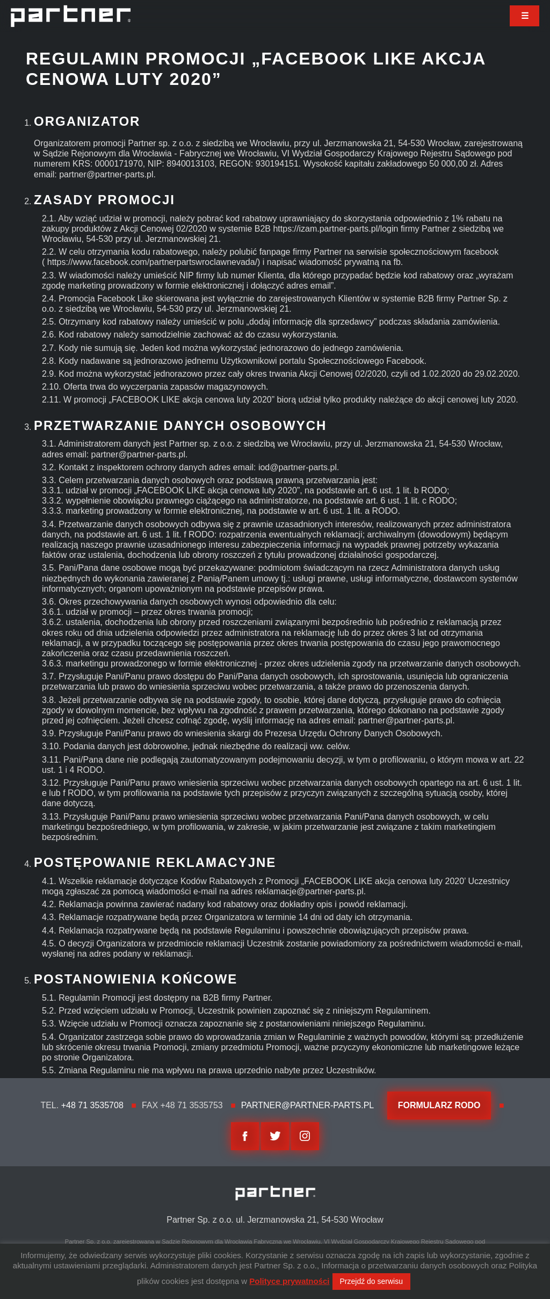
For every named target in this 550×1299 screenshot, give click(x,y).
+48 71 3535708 (92, 1105)
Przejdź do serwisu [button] (371, 1281)
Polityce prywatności (289, 1281)
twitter (275, 1136)
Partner (70, 16)
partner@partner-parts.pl (307, 1105)
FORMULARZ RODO (439, 1105)
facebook (245, 1136)
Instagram (305, 1136)
